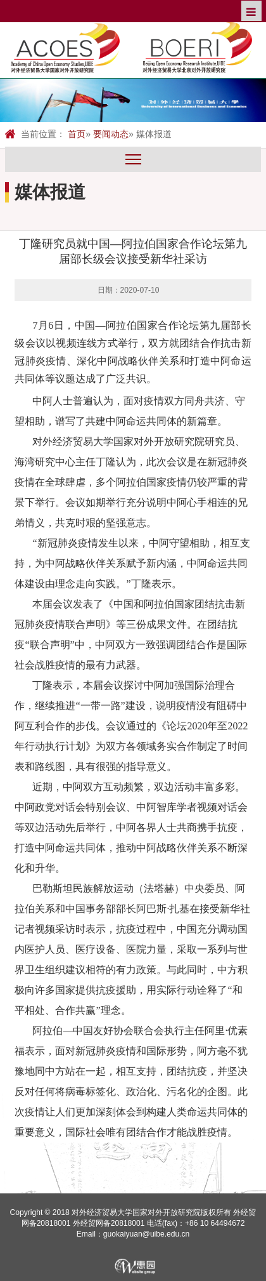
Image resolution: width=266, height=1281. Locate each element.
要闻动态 (111, 134)
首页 (77, 134)
